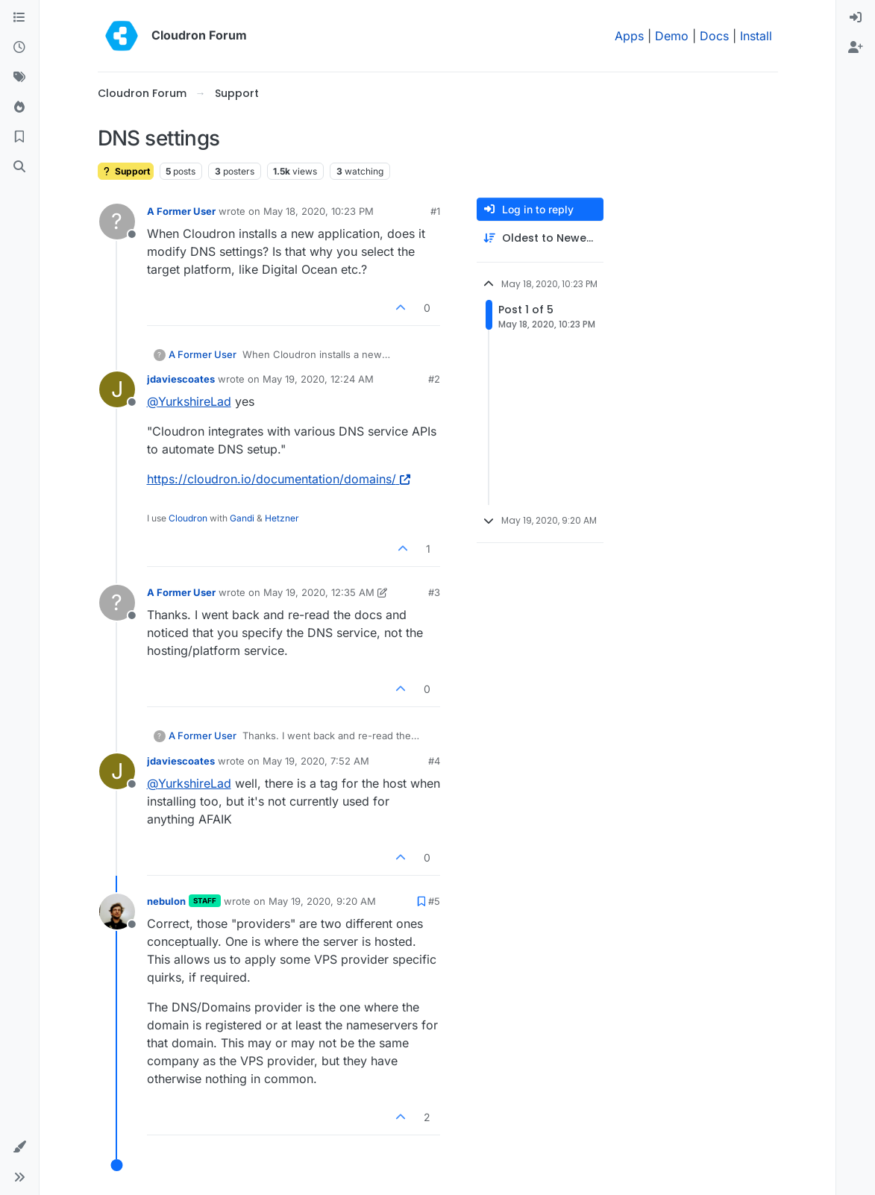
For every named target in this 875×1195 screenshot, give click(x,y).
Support (125, 171)
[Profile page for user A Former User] (117, 221)
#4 (434, 761)
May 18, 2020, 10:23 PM (318, 211)
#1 (435, 211)
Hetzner (282, 518)
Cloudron (188, 518)
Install (756, 35)
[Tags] (19, 78)
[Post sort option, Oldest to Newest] (540, 238)
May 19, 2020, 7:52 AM (316, 761)
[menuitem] (855, 18)
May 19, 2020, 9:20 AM (322, 901)
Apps (629, 35)
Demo (672, 35)
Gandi (242, 518)
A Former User (181, 211)
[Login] (855, 18)
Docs (714, 35)
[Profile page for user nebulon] (117, 911)
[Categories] (19, 18)
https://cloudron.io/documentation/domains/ (278, 478)
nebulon (166, 901)
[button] (19, 1147)
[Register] (855, 48)
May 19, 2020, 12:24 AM (318, 379)
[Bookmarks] (19, 137)
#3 (434, 592)
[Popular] (19, 107)
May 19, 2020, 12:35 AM (318, 592)
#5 (434, 901)
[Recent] (19, 48)
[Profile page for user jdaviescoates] (117, 389)
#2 (434, 379)
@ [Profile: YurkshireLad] (189, 401)
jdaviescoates (181, 379)
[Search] (19, 167)
